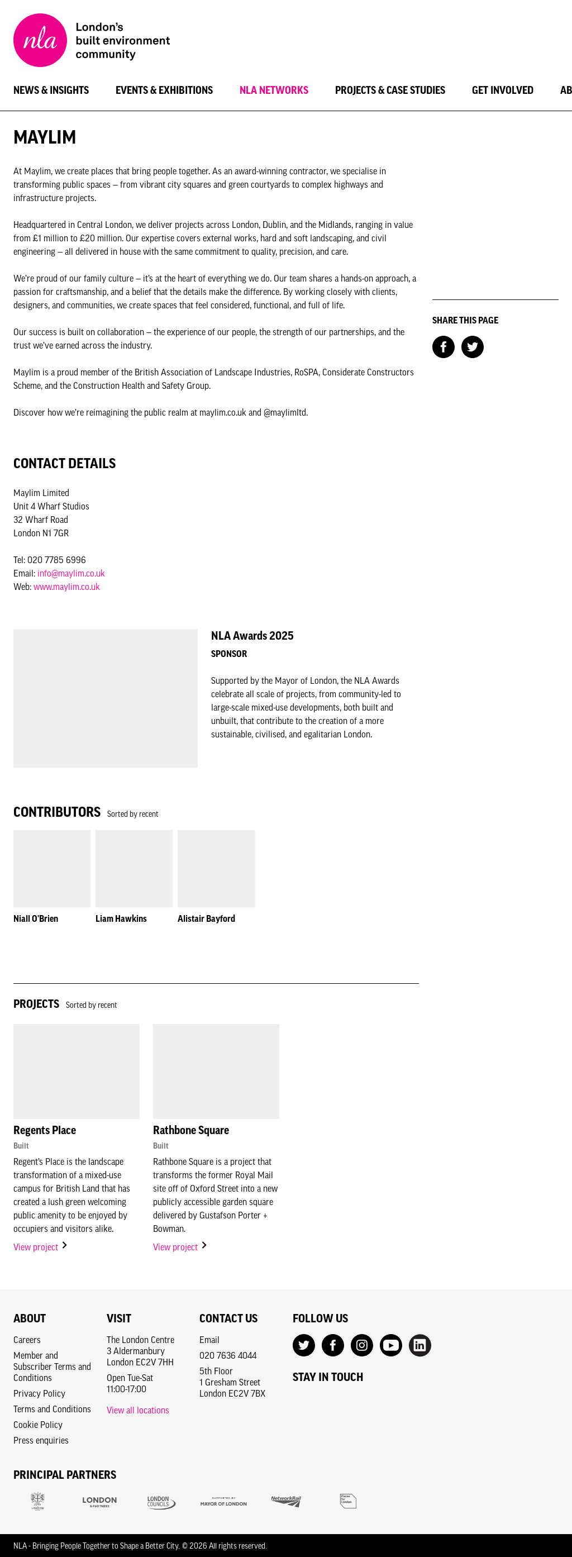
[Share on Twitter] (472, 346)
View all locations (138, 1410)
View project (41, 1247)
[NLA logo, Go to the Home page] (91, 41)
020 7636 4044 (227, 1355)
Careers (27, 1340)
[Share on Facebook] (443, 346)
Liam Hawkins (121, 918)
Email (209, 1340)
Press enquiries (41, 1440)
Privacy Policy (39, 1393)
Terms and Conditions (52, 1409)
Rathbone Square (191, 1130)
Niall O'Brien (35, 918)
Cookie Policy (38, 1425)
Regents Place (44, 1130)
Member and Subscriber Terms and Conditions (52, 1366)
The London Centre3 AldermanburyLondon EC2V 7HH (140, 1351)
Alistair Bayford (206, 918)
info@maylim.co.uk (71, 573)
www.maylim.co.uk (67, 587)
